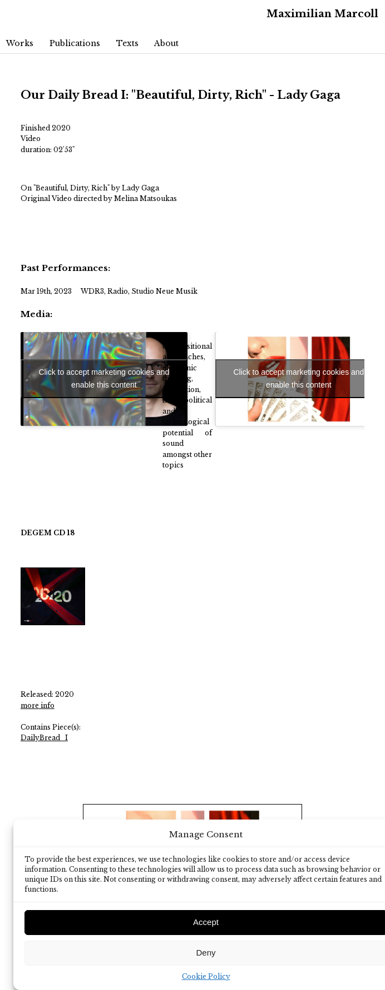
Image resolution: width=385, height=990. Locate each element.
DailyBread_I (44, 737)
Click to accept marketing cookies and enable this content (103, 378)
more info (38, 705)
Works (19, 43)
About (166, 43)
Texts (127, 43)
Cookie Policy (206, 976)
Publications (75, 43)
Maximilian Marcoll (322, 14)
